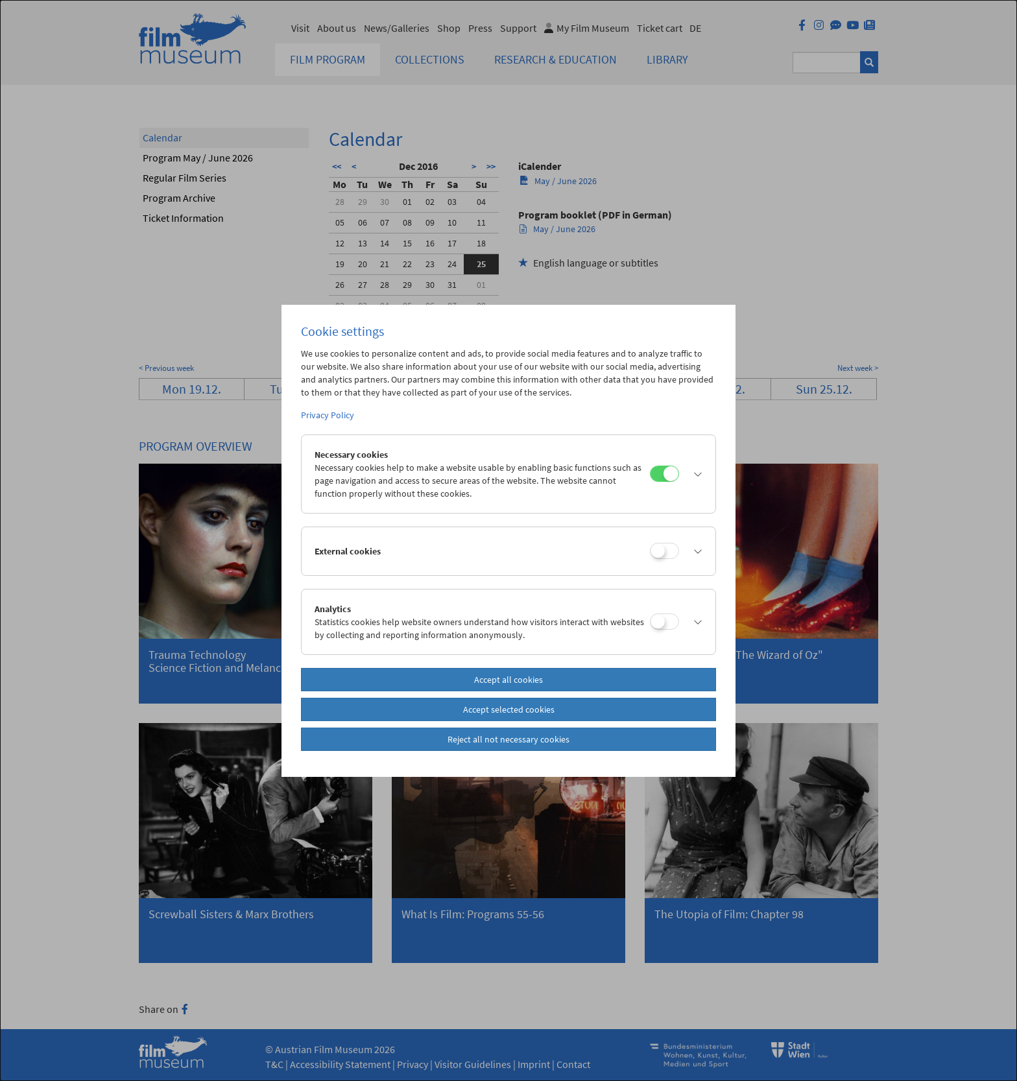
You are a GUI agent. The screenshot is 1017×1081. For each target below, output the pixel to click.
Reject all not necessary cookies (508, 739)
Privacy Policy (327, 415)
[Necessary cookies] (664, 474)
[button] (694, 474)
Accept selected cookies (509, 709)
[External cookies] (664, 551)
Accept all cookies (508, 679)
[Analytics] (664, 621)
